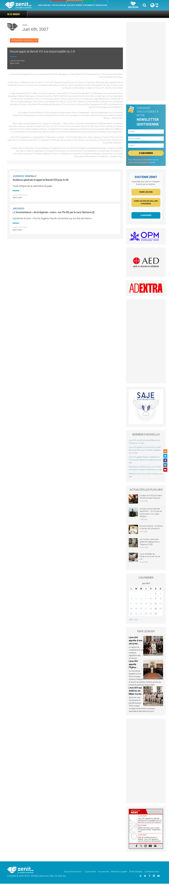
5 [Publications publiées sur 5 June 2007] (136, 599)
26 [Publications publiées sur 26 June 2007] (136, 614)
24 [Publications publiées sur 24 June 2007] (160, 609)
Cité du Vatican (59, 5)
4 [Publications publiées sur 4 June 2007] (131, 599)
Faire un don (101, 5)
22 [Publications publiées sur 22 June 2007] (151, 609)
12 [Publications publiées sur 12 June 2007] (136, 604)
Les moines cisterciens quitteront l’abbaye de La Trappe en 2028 (149, 542)
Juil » (136, 620)
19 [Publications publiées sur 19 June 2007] (136, 609)
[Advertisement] (146, 61)
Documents (88, 5)
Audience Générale (25, 176)
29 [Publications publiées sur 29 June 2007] (151, 614)
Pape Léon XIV (44, 5)
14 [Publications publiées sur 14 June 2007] (146, 604)
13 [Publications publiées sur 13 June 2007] (141, 604)
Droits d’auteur (135, 872)
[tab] (137, 811)
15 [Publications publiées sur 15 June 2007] (151, 604)
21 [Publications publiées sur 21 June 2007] (146, 609)
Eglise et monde (74, 5)
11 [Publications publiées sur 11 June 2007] (131, 604)
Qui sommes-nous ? (73, 872)
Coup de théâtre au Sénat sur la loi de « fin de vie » (150, 556)
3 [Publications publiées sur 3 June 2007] (160, 594)
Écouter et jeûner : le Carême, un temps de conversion (151, 527)
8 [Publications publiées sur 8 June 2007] (150, 599)
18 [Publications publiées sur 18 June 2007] (131, 609)
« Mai (131, 620)
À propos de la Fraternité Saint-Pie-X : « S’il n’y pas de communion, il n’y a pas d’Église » (151, 513)
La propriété (90, 872)
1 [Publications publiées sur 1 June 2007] (150, 594)
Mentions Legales (119, 872)
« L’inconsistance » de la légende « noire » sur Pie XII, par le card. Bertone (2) (53, 212)
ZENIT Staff (15, 63)
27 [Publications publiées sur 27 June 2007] (141, 614)
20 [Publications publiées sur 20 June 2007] (141, 609)
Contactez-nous (151, 872)
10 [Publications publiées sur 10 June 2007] (160, 599)
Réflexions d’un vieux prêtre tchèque (143, 474)
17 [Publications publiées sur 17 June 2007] (160, 604)
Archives (19, 208)
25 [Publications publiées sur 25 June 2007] (131, 614)
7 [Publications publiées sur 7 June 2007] (145, 599)
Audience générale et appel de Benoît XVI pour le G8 (40, 179)
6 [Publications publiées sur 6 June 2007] (141, 599)
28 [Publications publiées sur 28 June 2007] (146, 614)
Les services (103, 872)
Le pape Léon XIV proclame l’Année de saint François (151, 497)
